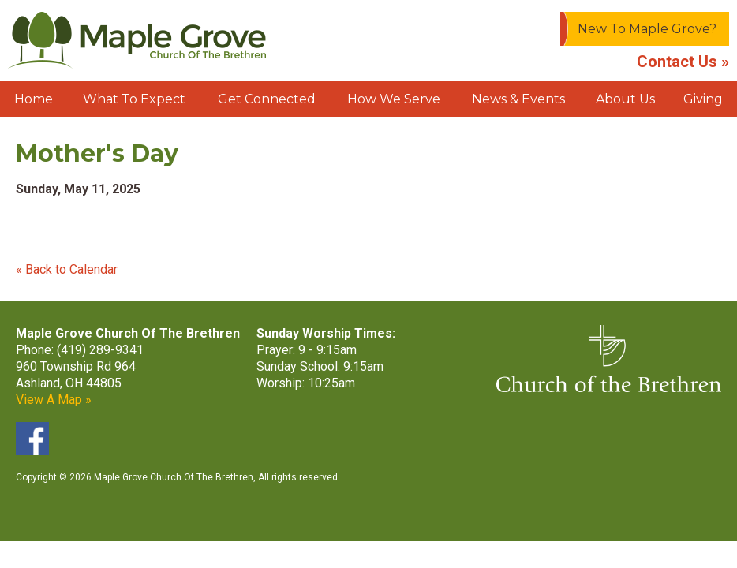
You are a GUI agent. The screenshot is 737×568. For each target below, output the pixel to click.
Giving (703, 99)
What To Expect (134, 99)
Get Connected (267, 99)
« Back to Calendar (67, 269)
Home (33, 99)
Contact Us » (683, 61)
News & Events (518, 99)
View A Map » (54, 399)
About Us (625, 99)
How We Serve (393, 99)
